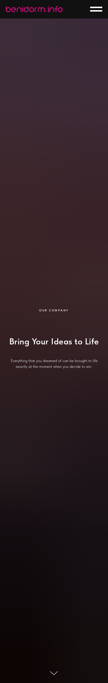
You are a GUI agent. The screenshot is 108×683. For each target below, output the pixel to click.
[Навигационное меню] (96, 9)
